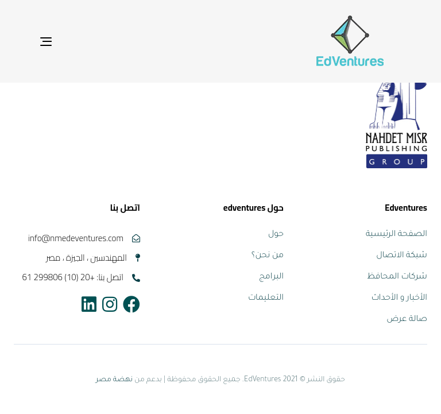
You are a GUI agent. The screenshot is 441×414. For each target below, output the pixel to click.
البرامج (271, 277)
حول (276, 234)
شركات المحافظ (397, 277)
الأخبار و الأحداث (399, 298)
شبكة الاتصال (401, 256)
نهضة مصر (114, 380)
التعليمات (266, 298)
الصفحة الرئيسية (396, 234)
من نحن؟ (268, 256)
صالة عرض (406, 319)
